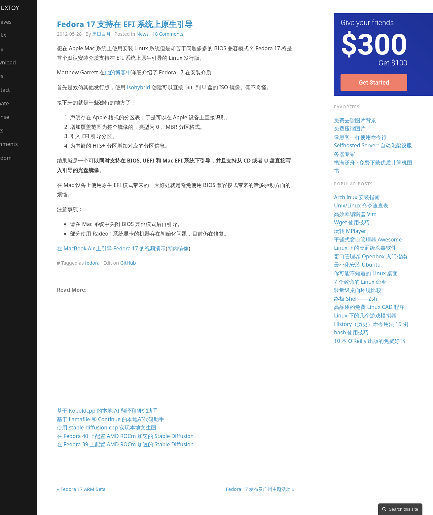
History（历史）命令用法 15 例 (374, 324)
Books (10, 35)
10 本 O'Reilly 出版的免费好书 (372, 341)
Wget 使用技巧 (355, 222)
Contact (12, 89)
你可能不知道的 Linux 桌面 (369, 273)
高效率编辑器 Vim (358, 214)
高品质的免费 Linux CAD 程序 (372, 307)
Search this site (403, 509)
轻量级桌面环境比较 (361, 290)
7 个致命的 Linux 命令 (363, 281)
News (154, 34)
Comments (16, 144)
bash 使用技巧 (354, 332)
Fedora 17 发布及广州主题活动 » (264, 489)
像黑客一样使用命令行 (363, 137)
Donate (12, 103)
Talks (9, 49)
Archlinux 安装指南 (360, 197)
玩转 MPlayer (353, 231)
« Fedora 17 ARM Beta (93, 489)
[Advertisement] (183, 352)
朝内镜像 (189, 248)
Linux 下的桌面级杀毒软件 (368, 247)
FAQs (9, 76)
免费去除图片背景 (358, 120)
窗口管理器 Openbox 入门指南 (373, 256)
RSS (8, 171)
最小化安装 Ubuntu (360, 264)
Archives (13, 21)
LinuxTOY (18, 8)
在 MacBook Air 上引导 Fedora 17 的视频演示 (123, 248)
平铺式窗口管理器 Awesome (371, 239)
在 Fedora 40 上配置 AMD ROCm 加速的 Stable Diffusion (137, 436)
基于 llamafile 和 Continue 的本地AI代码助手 (122, 419)
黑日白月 (113, 34)
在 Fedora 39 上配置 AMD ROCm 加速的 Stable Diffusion (137, 444)
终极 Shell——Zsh (358, 298)
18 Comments (179, 34)
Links (9, 130)
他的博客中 (130, 72)
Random (13, 158)
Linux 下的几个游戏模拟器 (368, 315)
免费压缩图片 (353, 128)
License (12, 117)
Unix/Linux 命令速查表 (364, 205)
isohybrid (150, 87)
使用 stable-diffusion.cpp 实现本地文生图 (118, 427)
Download (15, 62)
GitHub (140, 263)
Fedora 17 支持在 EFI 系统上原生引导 (136, 23)
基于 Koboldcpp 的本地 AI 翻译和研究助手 (119, 410)
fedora (104, 263)
